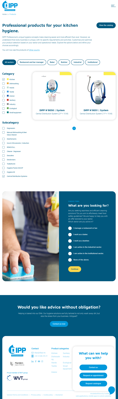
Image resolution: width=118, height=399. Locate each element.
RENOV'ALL (11, 147)
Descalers (10, 155)
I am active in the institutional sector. (88, 253)
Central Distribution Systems (17, 176)
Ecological (12, 108)
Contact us (93, 367)
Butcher (64, 62)
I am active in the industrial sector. (87, 247)
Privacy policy (36, 395)
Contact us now (59, 324)
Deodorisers (11, 160)
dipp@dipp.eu (40, 353)
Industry (11, 104)
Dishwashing (13, 83)
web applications (82, 396)
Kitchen (11, 79)
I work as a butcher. (81, 241)
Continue (74, 269)
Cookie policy (48, 395)
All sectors (9, 62)
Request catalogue (93, 383)
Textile (10, 92)
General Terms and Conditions (17, 395)
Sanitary (11, 100)
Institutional (92, 62)
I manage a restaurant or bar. (85, 228)
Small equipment (14, 112)
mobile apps (93, 396)
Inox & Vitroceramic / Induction (18, 143)
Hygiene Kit (11, 172)
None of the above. (81, 260)
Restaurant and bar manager (32, 62)
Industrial (77, 62)
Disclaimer (59, 395)
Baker (52, 62)
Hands (10, 88)
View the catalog (106, 25)
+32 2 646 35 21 (41, 356)
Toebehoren (11, 164)
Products (12, 14)
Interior (11, 96)
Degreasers (11, 128)
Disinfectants (11, 139)
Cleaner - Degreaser (14, 151)
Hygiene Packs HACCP (15, 168)
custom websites (105, 396)
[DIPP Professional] (10, 6)
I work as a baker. (80, 234)
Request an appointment (93, 375)
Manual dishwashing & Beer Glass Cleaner (17, 133)
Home (4, 14)
